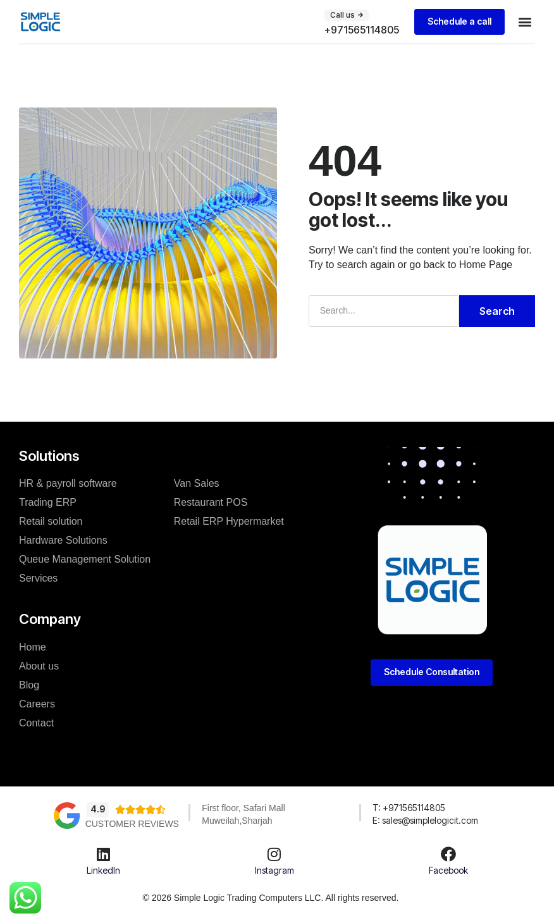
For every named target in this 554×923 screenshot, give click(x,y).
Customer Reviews (132, 823)
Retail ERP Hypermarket (229, 520)
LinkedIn (103, 869)
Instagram (274, 869)
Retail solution (51, 520)
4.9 (97, 808)
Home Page (486, 264)
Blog (29, 684)
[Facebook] (448, 853)
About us (39, 665)
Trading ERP (48, 501)
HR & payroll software (68, 482)
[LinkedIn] (103, 853)
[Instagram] (274, 853)
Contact (36, 722)
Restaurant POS (211, 501)
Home (32, 646)
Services (38, 577)
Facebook (448, 869)
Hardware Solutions (63, 539)
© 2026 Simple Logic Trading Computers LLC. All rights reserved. (271, 897)
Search (497, 310)
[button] (345, 15)
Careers (37, 703)
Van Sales (196, 482)
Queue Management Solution (85, 558)
